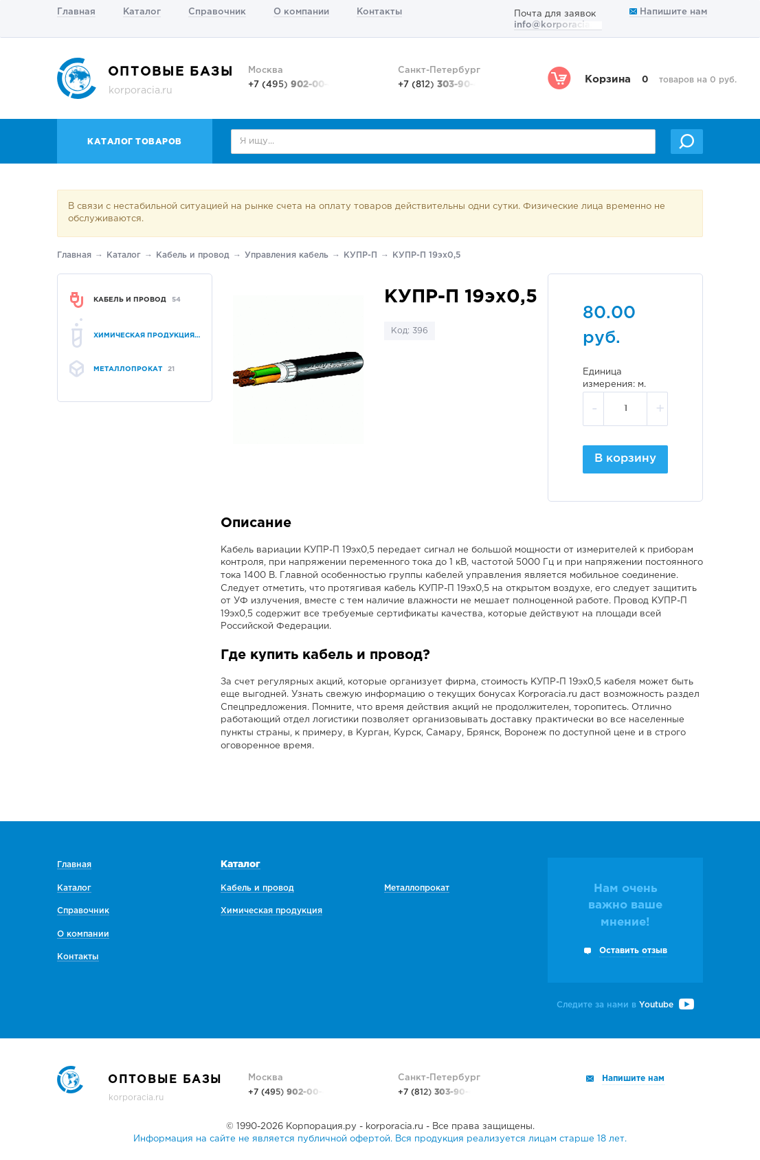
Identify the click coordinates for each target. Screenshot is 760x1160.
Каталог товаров (134, 142)
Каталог (142, 12)
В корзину (625, 459)
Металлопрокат (416, 888)
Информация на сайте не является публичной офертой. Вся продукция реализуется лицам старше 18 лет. (380, 1139)
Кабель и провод (193, 255)
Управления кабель (286, 255)
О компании (301, 12)
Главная (76, 12)
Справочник (217, 12)
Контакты (379, 12)
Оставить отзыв (633, 951)
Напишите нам (668, 12)
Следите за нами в (625, 1005)
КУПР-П (360, 255)
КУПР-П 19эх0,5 (426, 255)
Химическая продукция (271, 911)
